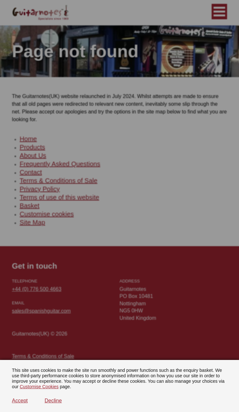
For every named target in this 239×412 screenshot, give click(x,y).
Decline (53, 400)
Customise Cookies (39, 386)
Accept (20, 400)
